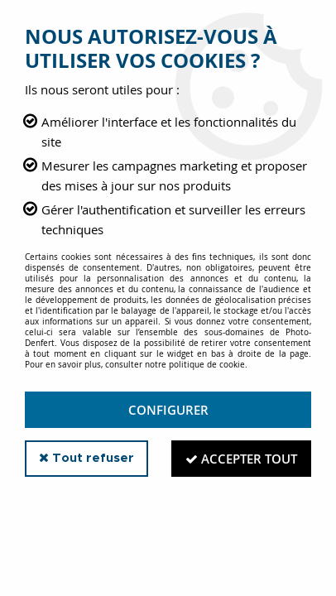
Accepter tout (241, 458)
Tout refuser (86, 457)
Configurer (168, 409)
